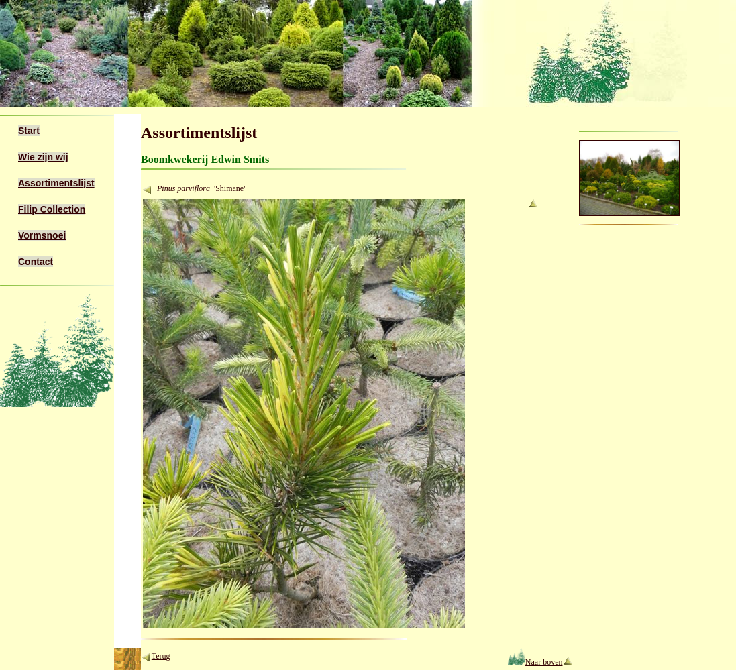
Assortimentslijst (56, 183)
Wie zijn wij (43, 157)
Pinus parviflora (183, 188)
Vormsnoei (42, 235)
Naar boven (535, 662)
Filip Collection (51, 209)
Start (29, 130)
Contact (35, 261)
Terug (161, 656)
